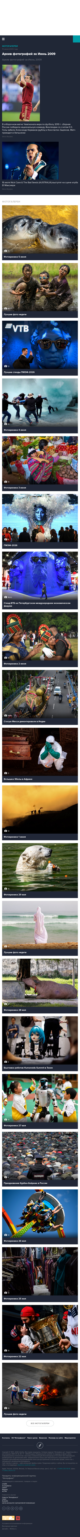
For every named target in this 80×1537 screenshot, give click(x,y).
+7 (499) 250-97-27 (8, 1470)
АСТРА (4, 1491)
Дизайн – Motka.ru (9, 1529)
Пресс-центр (32, 1438)
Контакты (6, 1438)
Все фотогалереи (40, 1423)
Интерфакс (40, 39)
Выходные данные (9, 1526)
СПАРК (4, 1484)
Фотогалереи (10, 46)
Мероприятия (70, 1438)
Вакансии (43, 1438)
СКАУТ (4, 1488)
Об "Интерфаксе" (18, 1438)
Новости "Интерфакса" (10, 1497)
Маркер (5, 1489)
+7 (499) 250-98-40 (63, 1469)
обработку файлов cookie (26, 1465)
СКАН (4, 1499)
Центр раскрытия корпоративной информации (18, 1503)
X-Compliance (6, 1486)
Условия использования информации (17, 1523)
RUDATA (5, 1501)
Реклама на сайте (56, 1438)
